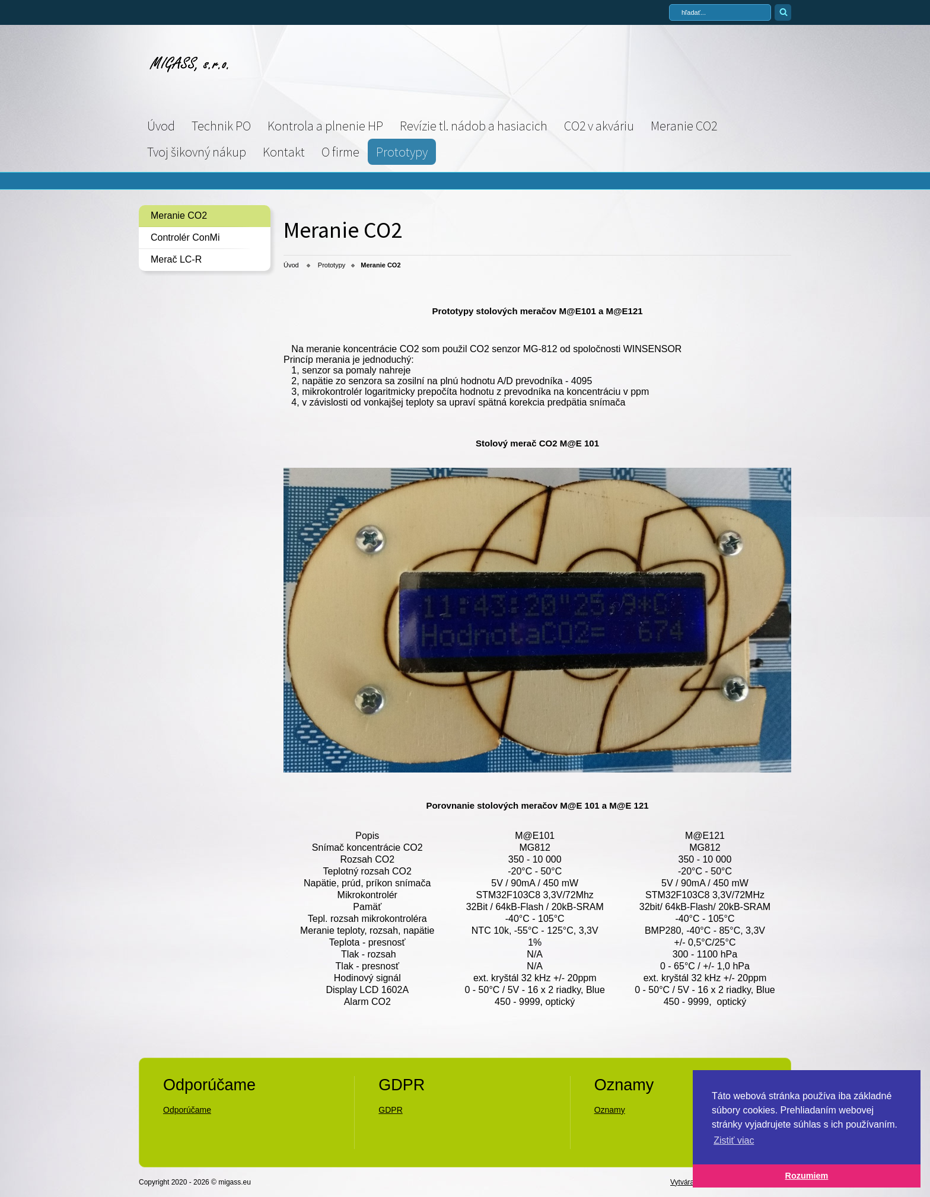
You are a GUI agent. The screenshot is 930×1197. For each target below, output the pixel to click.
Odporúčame (187, 1110)
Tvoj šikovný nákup (196, 151)
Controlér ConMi (185, 237)
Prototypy (402, 151)
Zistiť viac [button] (734, 1140)
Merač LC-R (176, 259)
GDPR (390, 1110)
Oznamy (609, 1110)
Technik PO (221, 125)
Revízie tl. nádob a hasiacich (473, 125)
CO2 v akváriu (599, 125)
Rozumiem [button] (807, 1175)
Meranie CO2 (684, 125)
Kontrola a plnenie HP (325, 125)
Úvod (161, 125)
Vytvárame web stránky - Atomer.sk (730, 1181)
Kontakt (284, 151)
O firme (340, 151)
